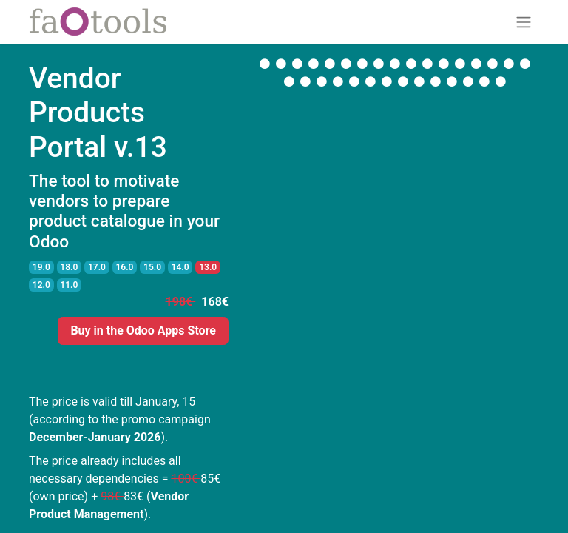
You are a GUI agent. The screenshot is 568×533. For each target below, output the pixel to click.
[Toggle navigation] (523, 22)
